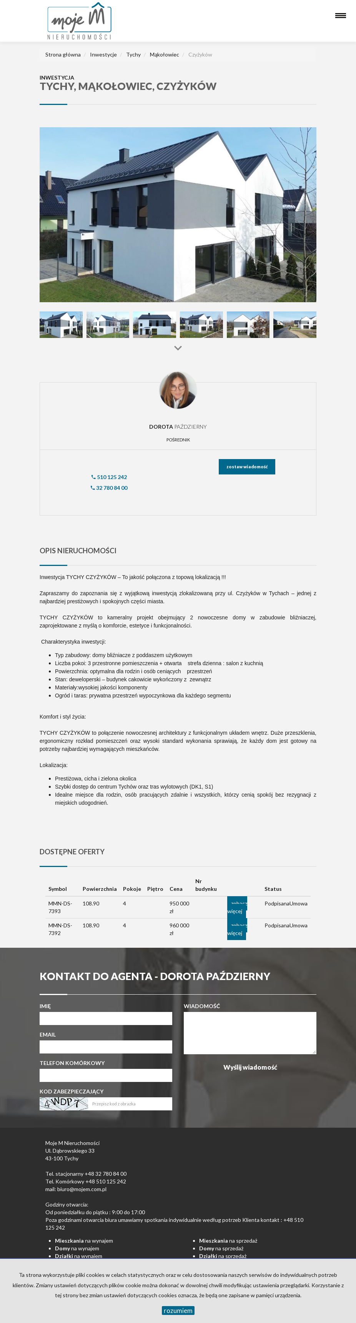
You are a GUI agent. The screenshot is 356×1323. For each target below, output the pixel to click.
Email (48, 1034)
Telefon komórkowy (72, 1063)
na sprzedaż (228, 1240)
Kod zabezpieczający (71, 1091)
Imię (45, 1006)
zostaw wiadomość (247, 466)
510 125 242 (109, 477)
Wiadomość (202, 1006)
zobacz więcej (237, 907)
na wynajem (84, 1240)
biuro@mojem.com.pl (81, 1189)
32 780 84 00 (109, 487)
